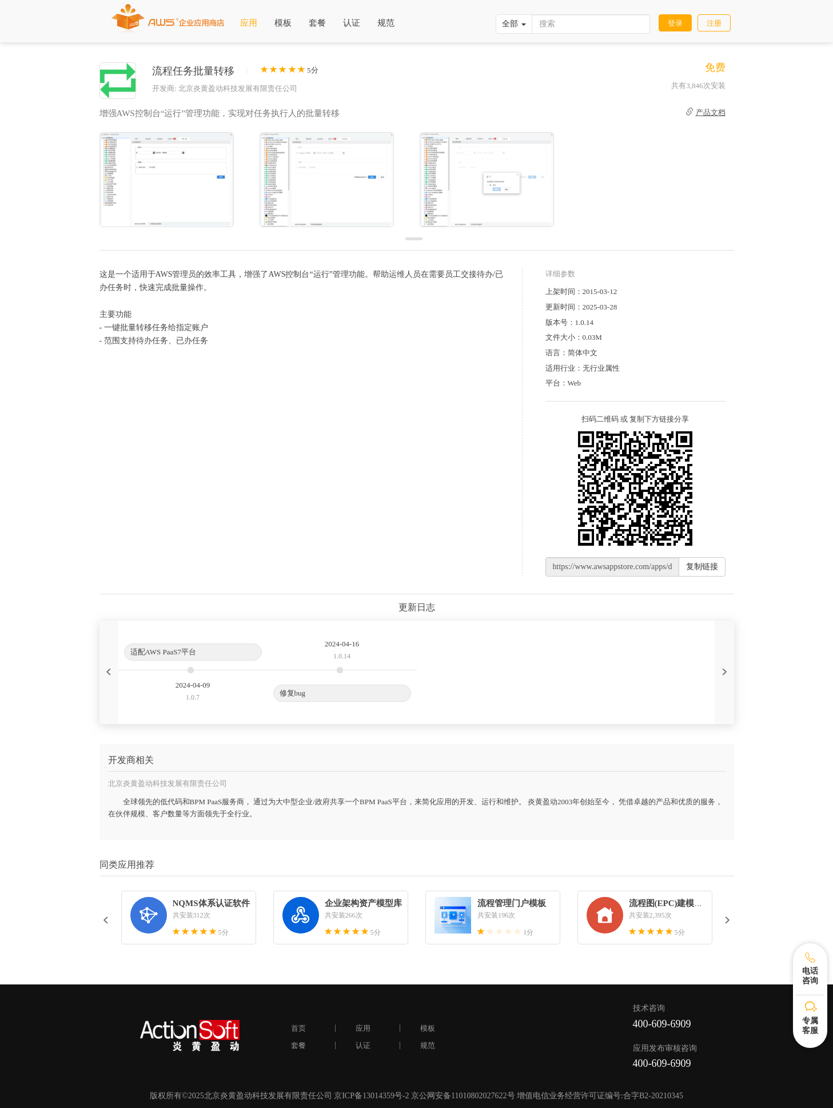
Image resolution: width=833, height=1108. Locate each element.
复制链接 (702, 566)
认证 (351, 22)
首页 (298, 1028)
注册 (714, 23)
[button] (108, 672)
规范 (385, 22)
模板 (283, 22)
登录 (675, 23)
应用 (248, 22)
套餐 (317, 22)
